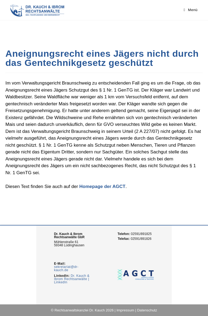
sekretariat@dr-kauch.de (66, 268)
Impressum (125, 310)
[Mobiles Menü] (191, 10)
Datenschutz (147, 310)
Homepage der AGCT (102, 186)
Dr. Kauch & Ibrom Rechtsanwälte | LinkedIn (71, 279)
